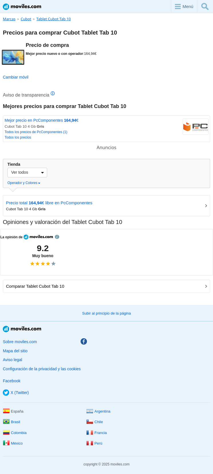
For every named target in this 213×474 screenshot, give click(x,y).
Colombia (15, 433)
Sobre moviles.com (20, 341)
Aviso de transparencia (29, 94)
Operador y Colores (23, 183)
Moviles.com (22, 6)
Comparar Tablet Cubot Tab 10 (106, 286)
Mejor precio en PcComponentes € (41, 120)
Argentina (98, 411)
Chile (94, 422)
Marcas (9, 18)
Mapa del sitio (15, 351)
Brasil (11, 422)
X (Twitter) (16, 392)
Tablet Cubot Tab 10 (53, 18)
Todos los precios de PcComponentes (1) (36, 132)
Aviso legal (12, 359)
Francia (96, 433)
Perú (94, 443)
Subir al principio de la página (106, 313)
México (13, 443)
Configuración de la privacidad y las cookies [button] (42, 369)
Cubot (26, 18)
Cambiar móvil (15, 77)
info (57, 237)
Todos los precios (18, 137)
